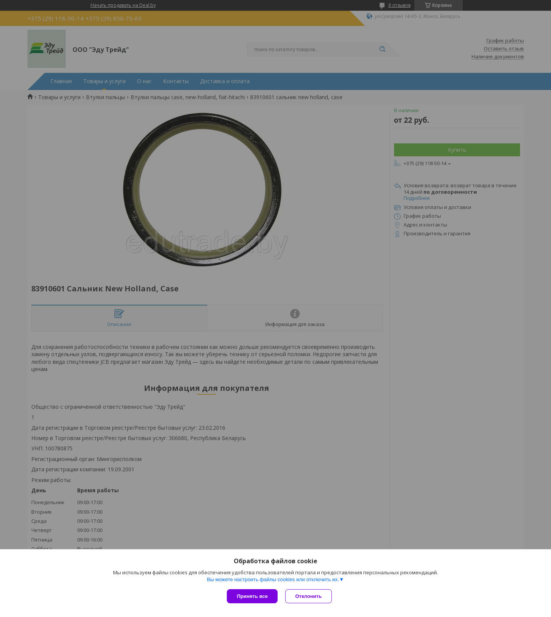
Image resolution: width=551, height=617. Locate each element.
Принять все (252, 596)
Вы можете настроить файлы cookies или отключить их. (273, 579)
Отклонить (308, 596)
